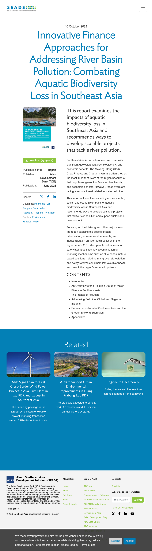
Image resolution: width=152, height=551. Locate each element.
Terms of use (13, 509)
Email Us (116, 486)
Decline (115, 541)
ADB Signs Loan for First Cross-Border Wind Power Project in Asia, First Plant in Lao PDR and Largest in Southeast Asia (28, 391)
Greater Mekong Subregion (97, 495)
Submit (138, 499)
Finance (27, 222)
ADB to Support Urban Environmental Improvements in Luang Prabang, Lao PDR (76, 388)
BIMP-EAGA (89, 491)
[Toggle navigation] (143, 9)
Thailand (38, 213)
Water (36, 222)
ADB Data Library (92, 522)
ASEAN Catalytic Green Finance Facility (95, 506)
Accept (129, 541)
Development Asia (92, 513)
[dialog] (76, 540)
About (65, 491)
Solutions (67, 495)
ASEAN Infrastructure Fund (96, 500)
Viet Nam (50, 213)
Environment (38, 217)
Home (66, 486)
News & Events (70, 504)
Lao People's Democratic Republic (36, 208)
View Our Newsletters (124, 508)
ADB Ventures (90, 526)
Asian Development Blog (95, 518)
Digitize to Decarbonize (123, 382)
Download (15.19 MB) (39, 160)
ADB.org (88, 486)
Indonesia (39, 204)
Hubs (65, 500)
